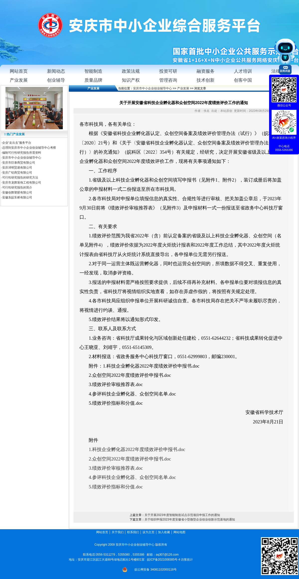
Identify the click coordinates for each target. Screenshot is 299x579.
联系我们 (133, 532)
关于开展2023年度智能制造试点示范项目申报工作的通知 (182, 515)
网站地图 (179, 532)
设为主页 (148, 532)
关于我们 (118, 532)
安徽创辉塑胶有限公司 (17, 192)
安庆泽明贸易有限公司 (17, 167)
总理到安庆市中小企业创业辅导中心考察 (29, 147)
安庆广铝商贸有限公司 (17, 172)
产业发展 (183, 88)
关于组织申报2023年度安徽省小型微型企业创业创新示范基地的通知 (190, 519)
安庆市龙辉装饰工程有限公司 (21, 182)
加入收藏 (164, 532)
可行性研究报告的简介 (17, 187)
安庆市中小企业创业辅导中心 (21, 157)
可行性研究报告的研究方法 (20, 177)
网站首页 (102, 532)
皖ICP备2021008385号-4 (163, 559)
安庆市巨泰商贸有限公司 (18, 162)
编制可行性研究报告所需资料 (21, 152)
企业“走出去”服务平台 (16, 142)
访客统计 (187, 559)
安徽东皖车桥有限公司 (17, 197)
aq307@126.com (167, 554)
